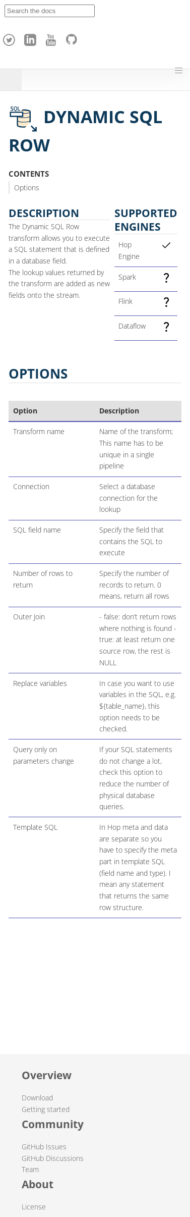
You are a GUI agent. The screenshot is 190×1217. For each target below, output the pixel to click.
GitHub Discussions (53, 1158)
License (34, 1206)
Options (26, 187)
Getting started (46, 1109)
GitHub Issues (44, 1146)
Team (30, 1169)
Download (37, 1097)
